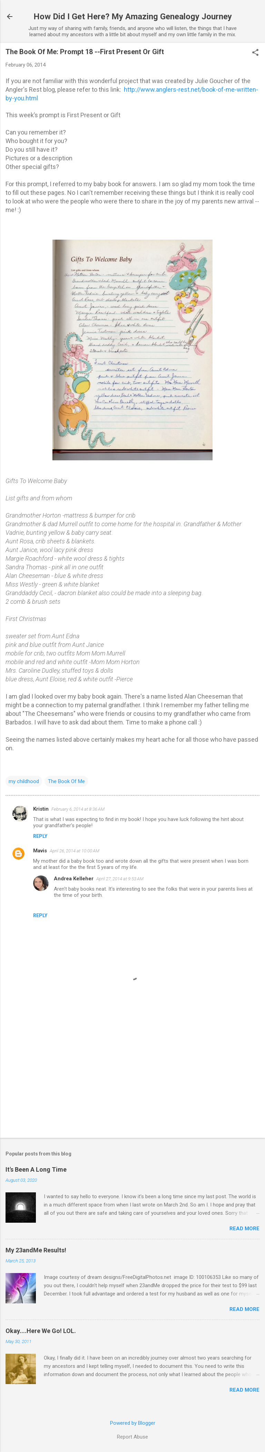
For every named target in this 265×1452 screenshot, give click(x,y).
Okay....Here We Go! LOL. (41, 1330)
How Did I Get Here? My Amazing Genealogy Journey (132, 16)
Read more (244, 1228)
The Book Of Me (66, 781)
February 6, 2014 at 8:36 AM (78, 809)
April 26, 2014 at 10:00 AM (74, 850)
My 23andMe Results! (36, 1250)
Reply (40, 836)
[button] (255, 53)
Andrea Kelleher (74, 878)
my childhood (24, 781)
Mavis (40, 851)
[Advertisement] (132, 1078)
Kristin (41, 809)
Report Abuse (132, 1437)
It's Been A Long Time (36, 1169)
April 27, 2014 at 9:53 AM (120, 878)
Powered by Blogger (132, 1423)
